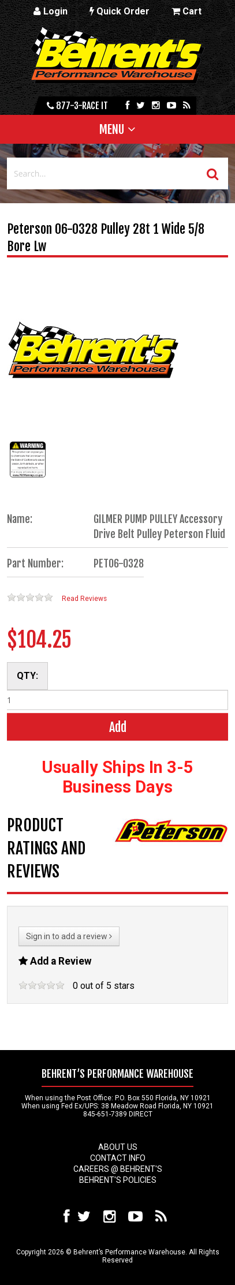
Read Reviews (84, 599)
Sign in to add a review (69, 936)
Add (117, 727)
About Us (117, 1147)
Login (50, 11)
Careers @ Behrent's (117, 1169)
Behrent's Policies (117, 1180)
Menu (111, 129)
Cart (186, 11)
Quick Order (119, 11)
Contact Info (118, 1158)
